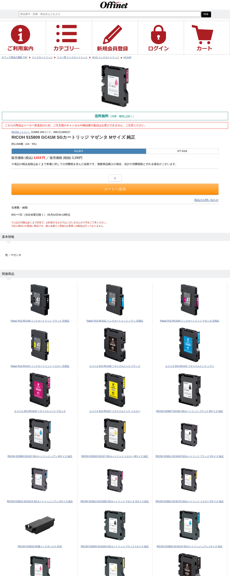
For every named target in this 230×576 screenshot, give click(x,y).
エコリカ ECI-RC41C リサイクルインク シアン (189, 366)
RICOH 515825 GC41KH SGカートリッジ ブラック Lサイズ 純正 (115, 546)
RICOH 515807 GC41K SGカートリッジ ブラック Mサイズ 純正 (189, 411)
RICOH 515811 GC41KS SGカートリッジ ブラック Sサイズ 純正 (190, 456)
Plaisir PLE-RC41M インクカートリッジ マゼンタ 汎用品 (189, 321)
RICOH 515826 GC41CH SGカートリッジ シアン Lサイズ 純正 (190, 546)
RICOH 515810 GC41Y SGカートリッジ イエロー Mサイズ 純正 (114, 456)
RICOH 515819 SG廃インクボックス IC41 (40, 546)
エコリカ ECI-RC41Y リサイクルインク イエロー (114, 411)
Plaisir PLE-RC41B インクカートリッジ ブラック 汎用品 (40, 321)
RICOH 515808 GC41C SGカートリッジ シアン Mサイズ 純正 (40, 456)
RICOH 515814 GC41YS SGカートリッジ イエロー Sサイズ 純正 (190, 501)
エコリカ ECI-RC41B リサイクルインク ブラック (114, 366)
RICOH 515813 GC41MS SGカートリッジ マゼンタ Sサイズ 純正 (114, 501)
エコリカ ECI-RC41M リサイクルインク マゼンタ (40, 411)
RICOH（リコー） (21, 132)
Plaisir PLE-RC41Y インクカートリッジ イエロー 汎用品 (40, 366)
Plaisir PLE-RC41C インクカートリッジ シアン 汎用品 (115, 321)
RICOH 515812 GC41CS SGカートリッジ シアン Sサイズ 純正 (40, 501)
